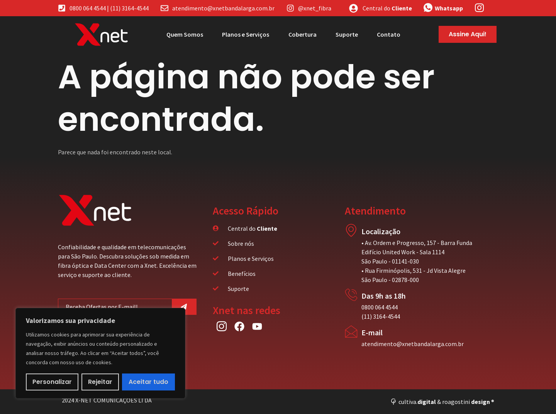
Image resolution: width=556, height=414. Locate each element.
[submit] (184, 307)
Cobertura (302, 34)
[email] (115, 307)
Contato (388, 34)
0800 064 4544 (379, 307)
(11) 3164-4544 (380, 316)
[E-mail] (351, 331)
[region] (100, 353)
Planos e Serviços (244, 34)
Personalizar (52, 381)
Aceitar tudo (148, 381)
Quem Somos (183, 34)
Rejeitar (100, 381)
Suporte (346, 34)
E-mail (372, 332)
